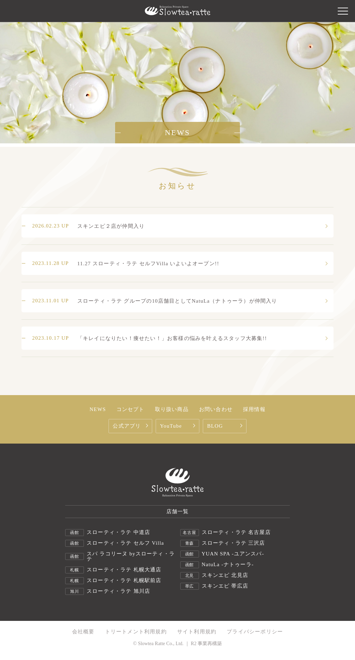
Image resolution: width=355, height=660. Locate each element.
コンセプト (130, 409)
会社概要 (83, 631)
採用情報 (254, 409)
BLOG (225, 426)
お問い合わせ (216, 409)
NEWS (97, 409)
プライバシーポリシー (255, 631)
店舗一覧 (177, 511)
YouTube (178, 426)
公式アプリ (131, 426)
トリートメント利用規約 (136, 631)
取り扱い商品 (172, 409)
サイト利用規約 (196, 631)
